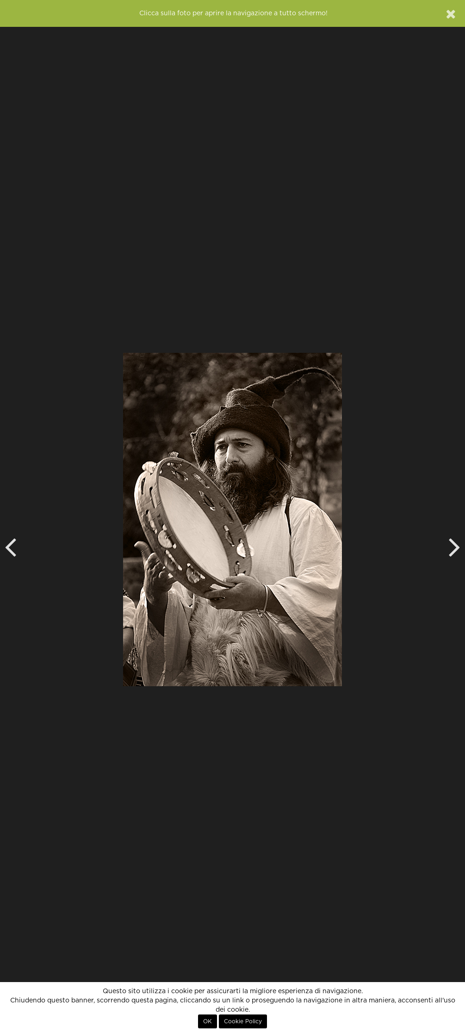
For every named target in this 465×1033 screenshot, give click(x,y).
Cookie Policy (243, 1021)
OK (207, 1021)
